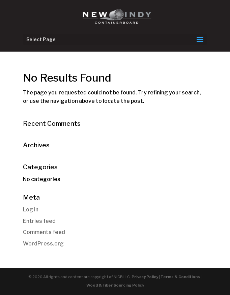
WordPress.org (43, 243)
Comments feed (44, 232)
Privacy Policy (145, 276)
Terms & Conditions (180, 276)
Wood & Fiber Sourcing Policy (115, 285)
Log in (30, 209)
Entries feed (39, 221)
